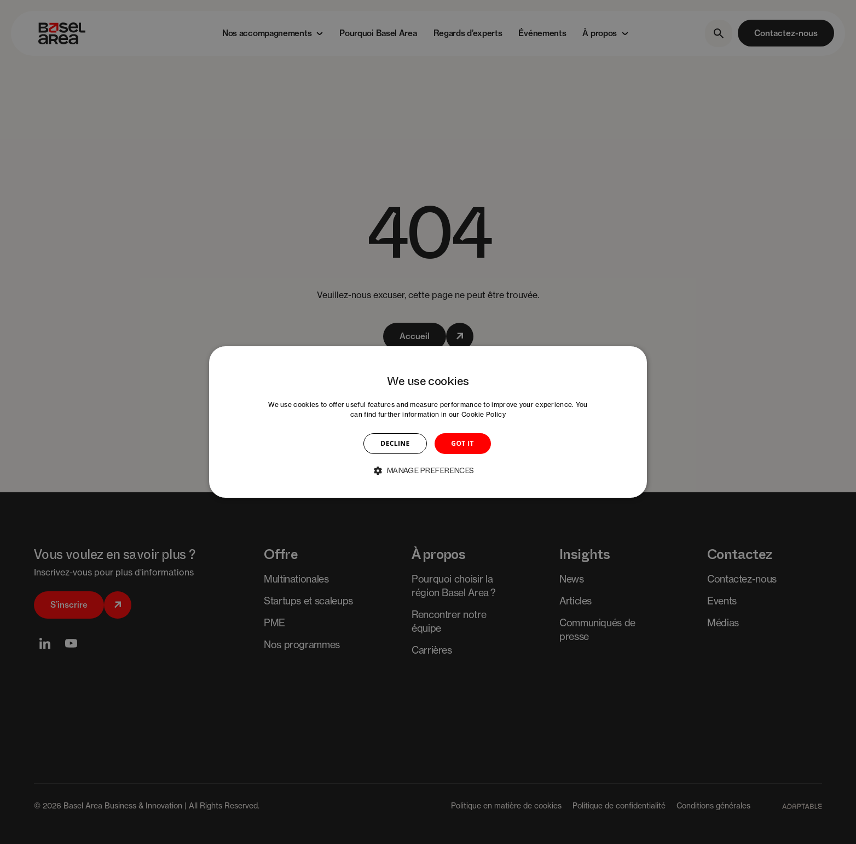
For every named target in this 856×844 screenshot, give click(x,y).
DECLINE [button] (394, 443)
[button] (428, 470)
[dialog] (428, 422)
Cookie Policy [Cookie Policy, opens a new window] (483, 414)
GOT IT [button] (462, 443)
